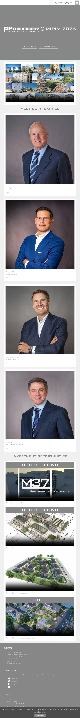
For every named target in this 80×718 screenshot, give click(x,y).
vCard (7, 192)
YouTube (14, 681)
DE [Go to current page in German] (71, 3)
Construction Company (14, 663)
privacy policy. (41, 712)
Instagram (14, 684)
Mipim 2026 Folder (29, 46)
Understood (40, 715)
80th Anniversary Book (48, 46)
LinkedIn (14, 687)
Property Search (12, 661)
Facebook (14, 678)
